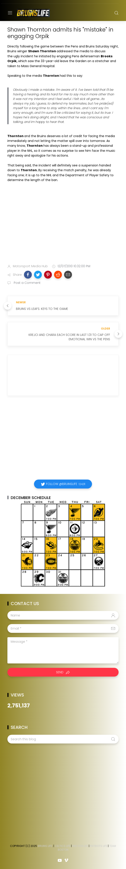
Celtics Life (62, 846)
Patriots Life (98, 846)
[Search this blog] (63, 739)
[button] (28, 275)
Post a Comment (27, 283)
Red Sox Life (80, 846)
